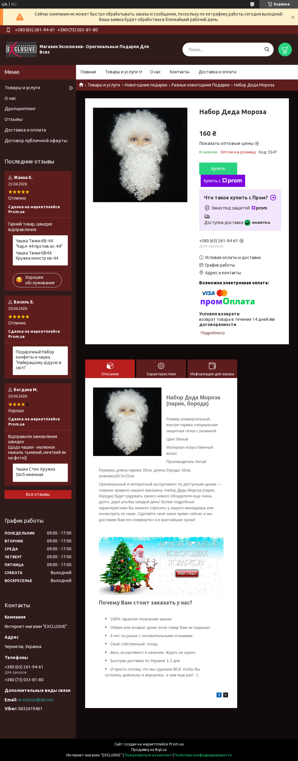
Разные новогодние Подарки (201, 84)
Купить (218, 168)
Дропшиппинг (20, 108)
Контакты (179, 71)
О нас (155, 71)
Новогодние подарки (146, 84)
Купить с (223, 181)
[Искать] (267, 49)
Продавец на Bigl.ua (149, 750)
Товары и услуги (121, 71)
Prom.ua (176, 744)
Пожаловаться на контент (148, 755)
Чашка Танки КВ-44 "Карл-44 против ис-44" (39, 243)
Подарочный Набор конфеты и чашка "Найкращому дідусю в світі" (38, 359)
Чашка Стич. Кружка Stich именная (35, 472)
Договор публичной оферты (36, 140)
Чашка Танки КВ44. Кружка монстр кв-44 (37, 256)
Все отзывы (38, 494)
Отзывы (14, 119)
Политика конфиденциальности (203, 755)
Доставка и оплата (217, 71)
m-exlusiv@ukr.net (35, 699)
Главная (88, 71)
